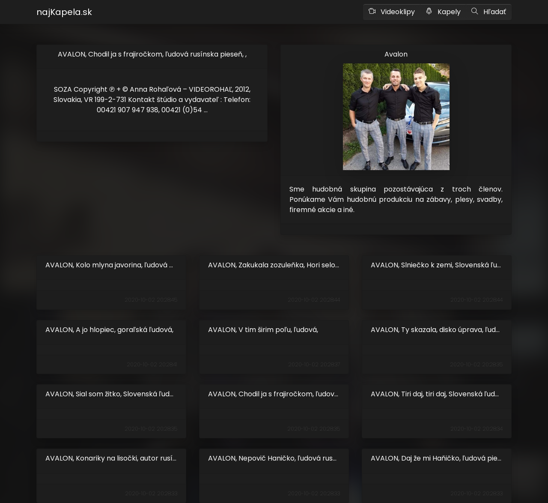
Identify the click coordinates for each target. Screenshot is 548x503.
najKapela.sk (64, 12)
